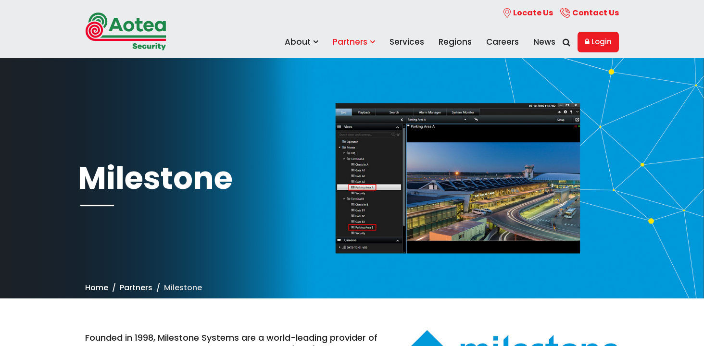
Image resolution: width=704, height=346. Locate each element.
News (544, 42)
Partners (354, 42)
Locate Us (528, 12)
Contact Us (589, 12)
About (301, 42)
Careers (502, 42)
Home (96, 287)
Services (407, 42)
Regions (455, 42)
